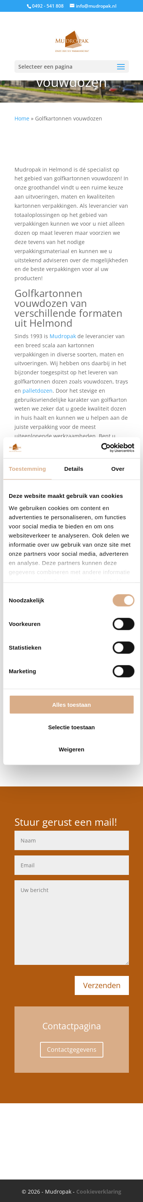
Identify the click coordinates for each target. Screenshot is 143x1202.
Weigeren (71, 749)
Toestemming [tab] (27, 468)
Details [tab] (73, 468)
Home (21, 118)
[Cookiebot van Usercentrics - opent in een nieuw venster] (101, 448)
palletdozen (37, 390)
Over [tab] (118, 468)
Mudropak (63, 336)
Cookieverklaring (98, 1191)
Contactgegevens (71, 1049)
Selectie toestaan (71, 727)
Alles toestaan (71, 704)
